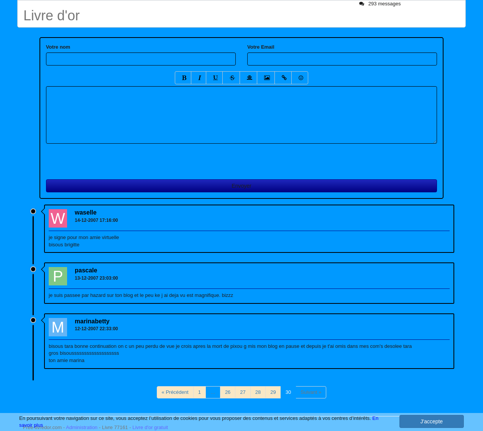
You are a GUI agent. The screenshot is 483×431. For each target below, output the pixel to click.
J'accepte (431, 421)
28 (258, 392)
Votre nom (58, 47)
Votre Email (260, 47)
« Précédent (175, 392)
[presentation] (104, 159)
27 (242, 392)
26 (227, 392)
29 (273, 392)
